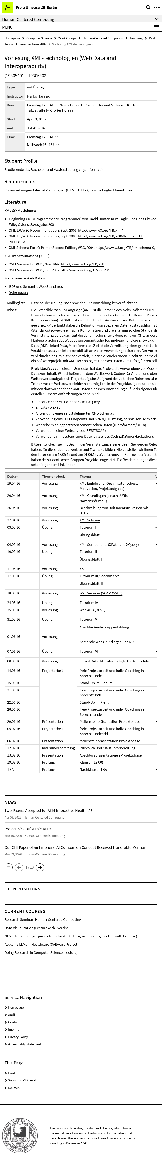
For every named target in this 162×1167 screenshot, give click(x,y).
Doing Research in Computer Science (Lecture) (41, 952)
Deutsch (14, 1088)
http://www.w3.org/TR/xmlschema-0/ (125, 247)
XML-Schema (90, 520)
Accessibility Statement (24, 1044)
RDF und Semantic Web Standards (36, 286)
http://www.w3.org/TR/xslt (82, 264)
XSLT (83, 568)
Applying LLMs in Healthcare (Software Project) (42, 944)
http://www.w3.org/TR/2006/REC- (105, 236)
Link (61, 464)
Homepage (12, 38)
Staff (11, 1014)
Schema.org (18, 292)
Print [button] (11, 1073)
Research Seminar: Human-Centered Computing (43, 919)
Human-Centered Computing (103, 38)
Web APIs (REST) (92, 609)
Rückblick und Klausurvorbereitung (107, 747)
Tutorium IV (89, 602)
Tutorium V (88, 619)
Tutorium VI (89, 651)
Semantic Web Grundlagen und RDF (107, 641)
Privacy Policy (18, 1037)
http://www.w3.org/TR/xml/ (100, 230)
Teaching (136, 38)
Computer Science (39, 38)
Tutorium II (88, 551)
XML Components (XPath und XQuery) (109, 544)
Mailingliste (60, 302)
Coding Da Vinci (126, 373)
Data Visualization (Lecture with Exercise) (37, 927)
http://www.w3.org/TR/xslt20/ (85, 269)
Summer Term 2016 (32, 44)
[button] (9, 867)
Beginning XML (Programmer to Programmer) (45, 218)
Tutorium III (89, 575)
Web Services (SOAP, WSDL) (101, 593)
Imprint (13, 1029)
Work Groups (67, 38)
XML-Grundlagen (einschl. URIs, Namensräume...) (104, 498)
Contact (14, 1022)
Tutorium (87, 527)
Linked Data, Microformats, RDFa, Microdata (114, 661)
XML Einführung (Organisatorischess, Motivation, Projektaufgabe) (109, 486)
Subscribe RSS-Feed (22, 1080)
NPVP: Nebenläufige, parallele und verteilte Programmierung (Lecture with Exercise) (71, 935)
